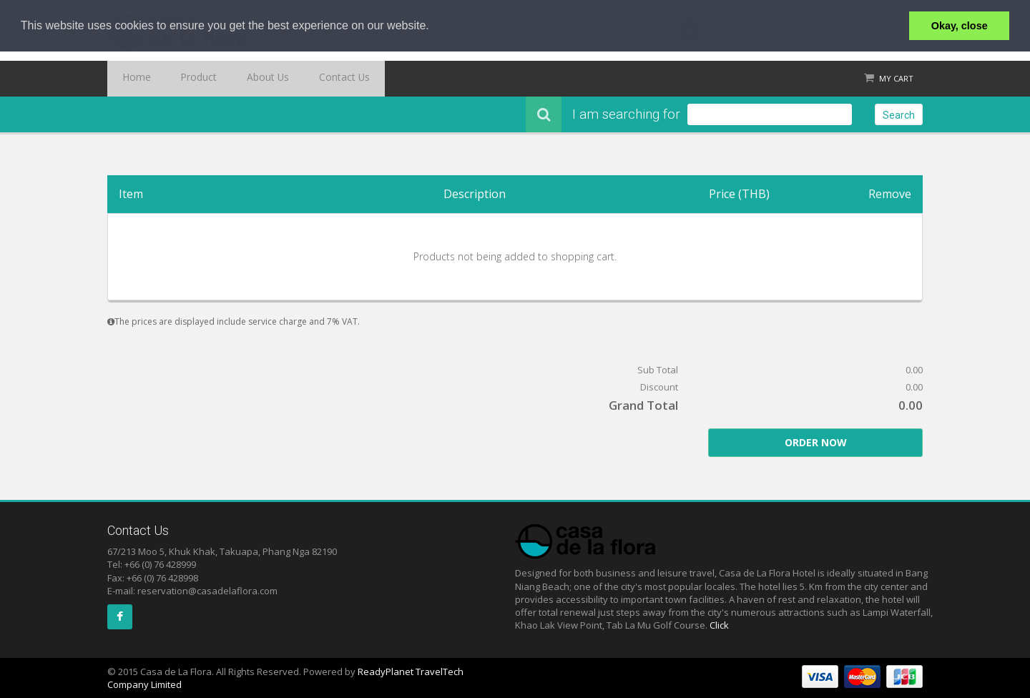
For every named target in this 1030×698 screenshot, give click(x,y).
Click (719, 625)
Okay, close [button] (959, 25)
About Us (240, 78)
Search (899, 115)
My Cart (896, 78)
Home (131, 78)
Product (182, 78)
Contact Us (304, 78)
